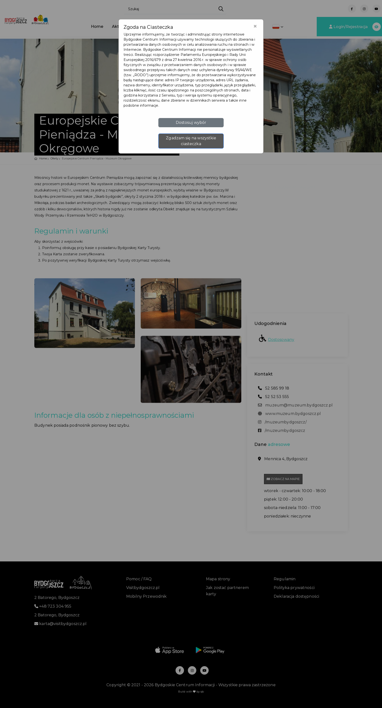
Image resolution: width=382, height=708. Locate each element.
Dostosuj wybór (191, 122)
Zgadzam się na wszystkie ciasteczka (191, 141)
